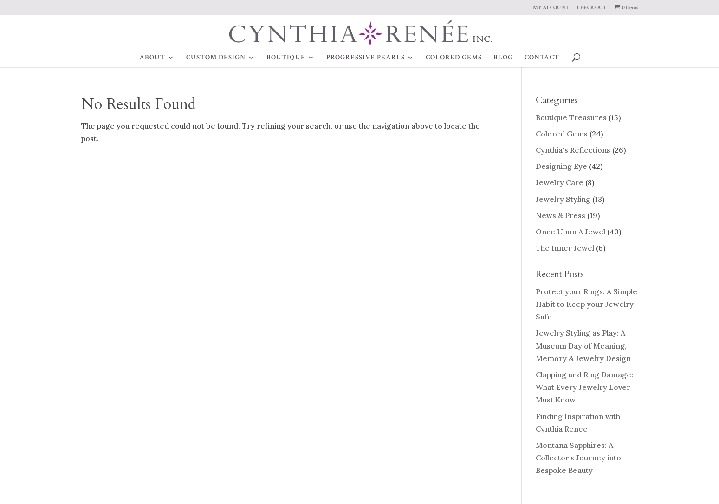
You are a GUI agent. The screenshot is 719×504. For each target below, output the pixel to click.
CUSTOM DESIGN (216, 58)
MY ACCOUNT (551, 8)
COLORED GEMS (454, 58)
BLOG (503, 58)
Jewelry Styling (563, 199)
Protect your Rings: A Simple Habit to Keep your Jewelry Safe (586, 304)
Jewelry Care (559, 182)
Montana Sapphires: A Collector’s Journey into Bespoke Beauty (578, 457)
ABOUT (152, 58)
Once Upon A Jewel (570, 231)
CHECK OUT (592, 8)
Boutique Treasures (571, 117)
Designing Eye (561, 166)
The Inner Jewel (565, 247)
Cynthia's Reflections (573, 150)
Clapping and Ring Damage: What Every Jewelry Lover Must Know (584, 387)
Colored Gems (562, 133)
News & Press (560, 215)
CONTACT (542, 58)
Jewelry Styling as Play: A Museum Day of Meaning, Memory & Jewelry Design (583, 345)
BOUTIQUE (285, 58)
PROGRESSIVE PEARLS (365, 58)
